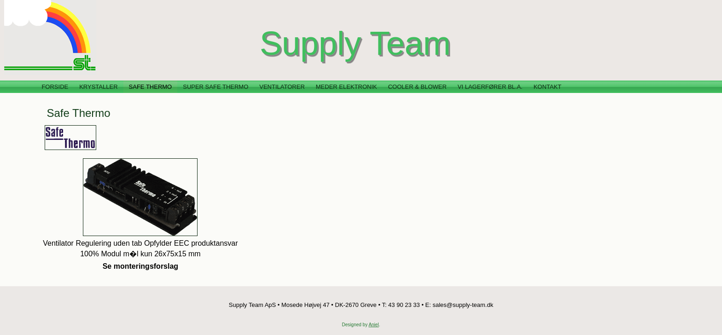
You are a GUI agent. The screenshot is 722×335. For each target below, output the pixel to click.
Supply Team (355, 43)
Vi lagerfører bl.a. (490, 86)
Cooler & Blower (417, 86)
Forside (54, 86)
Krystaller (98, 86)
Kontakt (547, 86)
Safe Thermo (150, 86)
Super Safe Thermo (215, 86)
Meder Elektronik (346, 86)
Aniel (373, 324)
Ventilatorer (281, 86)
